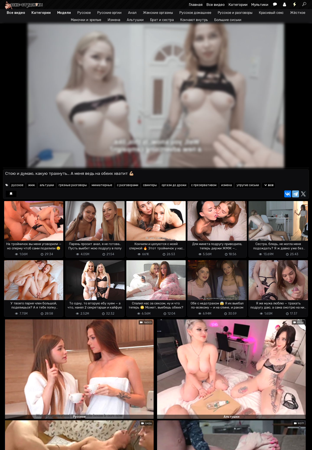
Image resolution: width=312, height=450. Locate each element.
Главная (196, 4)
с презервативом (203, 185)
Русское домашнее (195, 13)
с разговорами (127, 185)
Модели (64, 13)
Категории (238, 4)
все (268, 185)
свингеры (150, 185)
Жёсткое (297, 13)
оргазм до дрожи (174, 185)
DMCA (10, 444)
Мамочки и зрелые (86, 20)
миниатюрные (102, 185)
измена (226, 185)
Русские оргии (109, 13)
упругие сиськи (248, 185)
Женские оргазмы (158, 13)
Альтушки (135, 20)
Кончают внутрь (194, 20)
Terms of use (25, 444)
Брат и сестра (162, 20)
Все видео (215, 4)
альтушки (47, 185)
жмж (31, 185)
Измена (114, 20)
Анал (132, 13)
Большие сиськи (227, 20)
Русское (84, 13)
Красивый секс (271, 13)
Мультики (259, 4)
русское (17, 185)
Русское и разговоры (235, 13)
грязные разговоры (73, 185)
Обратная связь (48, 444)
